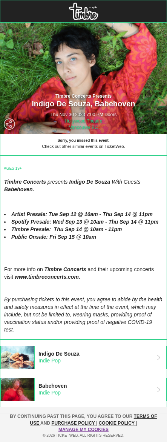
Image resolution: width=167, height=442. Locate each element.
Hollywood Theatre (84, 121)
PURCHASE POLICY (73, 423)
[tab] (83, 357)
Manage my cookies (83, 429)
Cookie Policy (117, 423)
